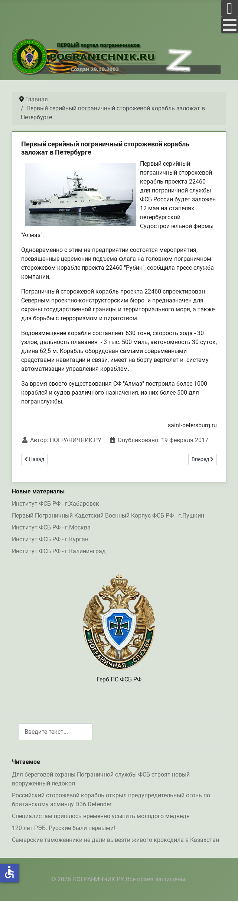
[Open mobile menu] (229, 8)
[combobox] (55, 731)
